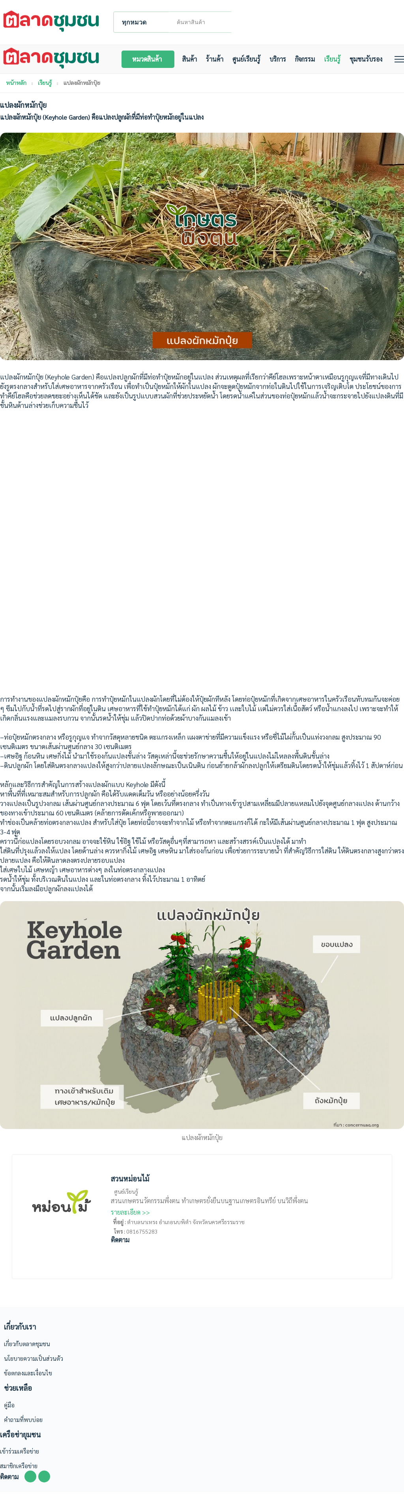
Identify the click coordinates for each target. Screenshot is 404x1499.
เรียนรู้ (339, 64)
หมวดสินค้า (153, 64)
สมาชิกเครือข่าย (18, 1472)
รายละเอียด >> (130, 1219)
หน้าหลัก (16, 89)
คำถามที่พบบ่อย (23, 1425)
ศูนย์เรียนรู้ (253, 64)
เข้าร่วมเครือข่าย (19, 1457)
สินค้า (196, 64)
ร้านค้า (221, 64)
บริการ (284, 64)
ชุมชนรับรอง (372, 64)
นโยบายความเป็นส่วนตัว (33, 1365)
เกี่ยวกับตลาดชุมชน (27, 1350)
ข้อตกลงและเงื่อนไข (28, 1379)
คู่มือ (9, 1411)
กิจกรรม (312, 64)
